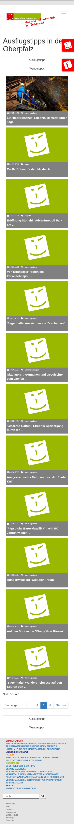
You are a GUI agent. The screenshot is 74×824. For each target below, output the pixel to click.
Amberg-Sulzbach (16, 758)
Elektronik (53, 749)
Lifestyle (11, 766)
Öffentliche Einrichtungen (30, 746)
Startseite (10, 804)
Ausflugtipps (13, 788)
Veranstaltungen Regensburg (46, 777)
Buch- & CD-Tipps (26, 766)
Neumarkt (53, 758)
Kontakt (9, 809)
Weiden (38, 760)
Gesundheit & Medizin (34, 749)
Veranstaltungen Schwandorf (23, 780)
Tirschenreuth (25, 760)
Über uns (10, 820)
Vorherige (11, 705)
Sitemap (10, 818)
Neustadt (11, 760)
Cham (45, 758)
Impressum (11, 812)
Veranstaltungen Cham (39, 772)
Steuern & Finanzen (46, 744)
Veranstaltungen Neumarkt (22, 774)
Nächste (61, 705)
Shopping (29, 744)
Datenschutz (12, 815)
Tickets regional (15, 772)
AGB (8, 806)
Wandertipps (37, 68)
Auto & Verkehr (15, 744)
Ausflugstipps (37, 59)
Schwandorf (34, 758)
